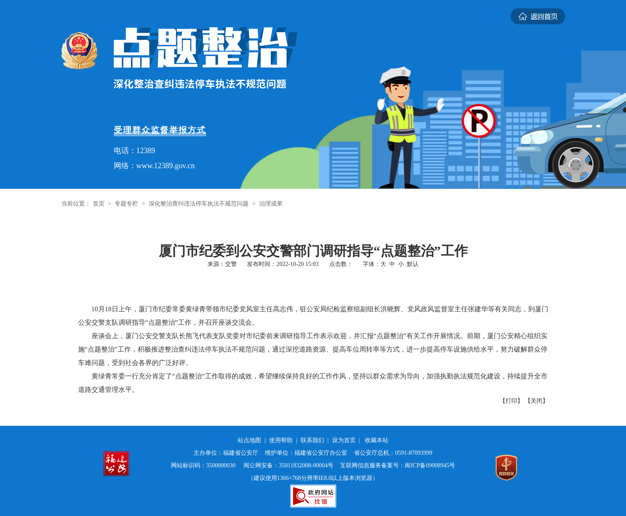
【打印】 (511, 401)
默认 (413, 264)
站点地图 (249, 440)
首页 (99, 204)
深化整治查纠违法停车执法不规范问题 (199, 204)
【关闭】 (536, 401)
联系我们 (312, 440)
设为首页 (344, 440)
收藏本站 (376, 440)
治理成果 (271, 204)
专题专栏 (126, 204)
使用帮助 (281, 440)
